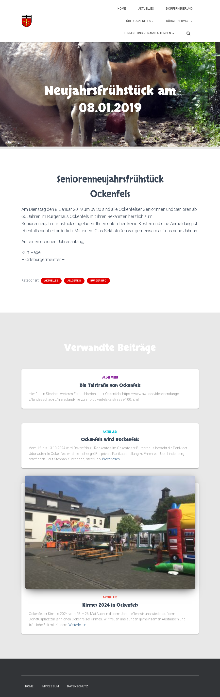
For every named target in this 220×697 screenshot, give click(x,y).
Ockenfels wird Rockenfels (110, 440)
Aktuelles (146, 8)
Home (122, 8)
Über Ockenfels (140, 21)
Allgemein (74, 280)
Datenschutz (77, 686)
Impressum (50, 686)
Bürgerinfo (98, 280)
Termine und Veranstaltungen (149, 33)
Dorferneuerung (179, 8)
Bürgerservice (179, 21)
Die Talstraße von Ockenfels (110, 385)
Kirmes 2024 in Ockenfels (110, 605)
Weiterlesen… (112, 459)
